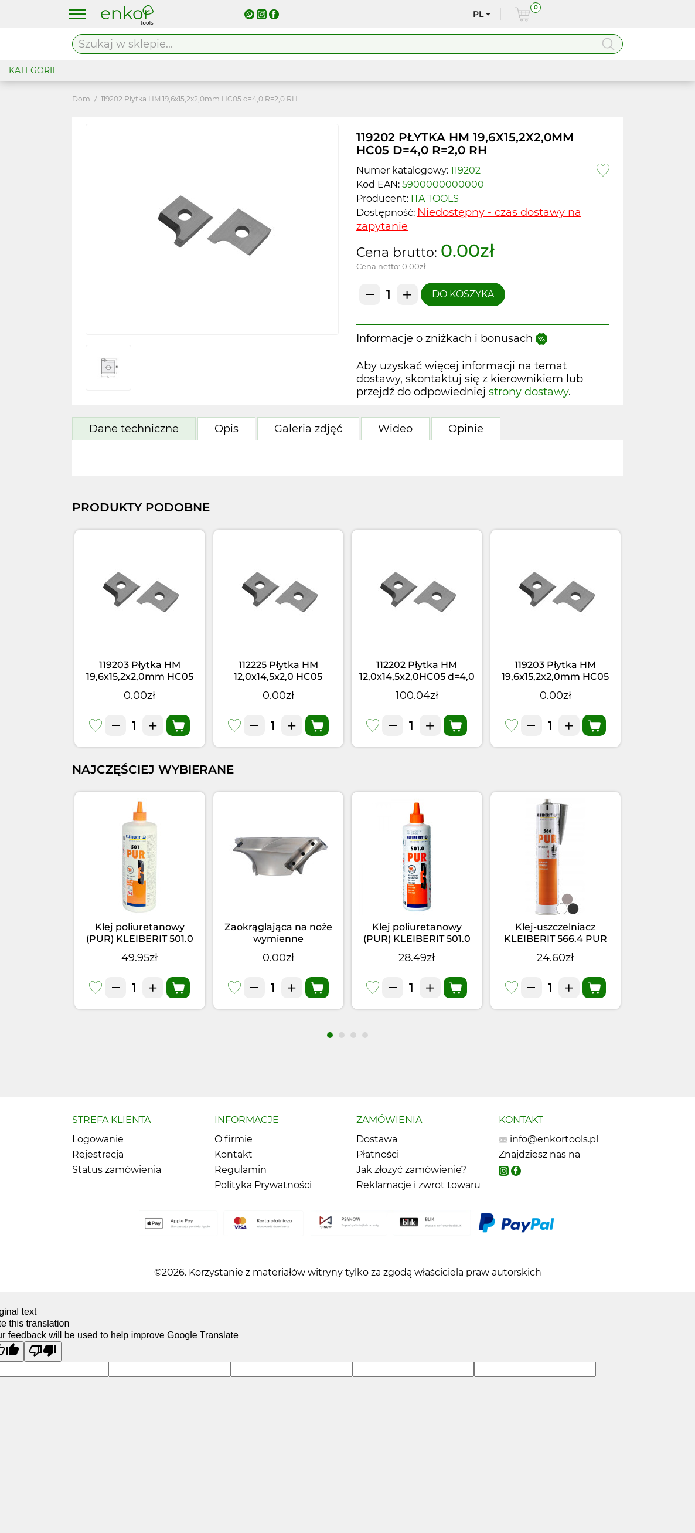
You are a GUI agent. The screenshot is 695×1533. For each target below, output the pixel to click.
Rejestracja (98, 1154)
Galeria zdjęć (308, 428)
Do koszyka (463, 294)
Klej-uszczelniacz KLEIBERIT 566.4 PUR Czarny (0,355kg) (555, 938)
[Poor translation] (43, 1351)
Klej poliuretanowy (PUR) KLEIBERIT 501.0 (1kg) (139, 938)
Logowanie (98, 1139)
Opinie (465, 428)
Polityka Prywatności (263, 1185)
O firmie (233, 1139)
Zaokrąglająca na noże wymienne (278, 932)
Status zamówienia (116, 1169)
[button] (330, 1035)
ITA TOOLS (435, 198)
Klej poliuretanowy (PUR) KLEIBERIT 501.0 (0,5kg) (417, 938)
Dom (81, 98)
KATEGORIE (33, 70)
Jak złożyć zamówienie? (411, 1169)
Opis (226, 428)
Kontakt (233, 1154)
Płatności (377, 1154)
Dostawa (376, 1139)
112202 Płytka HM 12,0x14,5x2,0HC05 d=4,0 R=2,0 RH (417, 676)
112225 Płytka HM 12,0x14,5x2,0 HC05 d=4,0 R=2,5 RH (278, 676)
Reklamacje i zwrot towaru (418, 1185)
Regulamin (240, 1169)
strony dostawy (528, 391)
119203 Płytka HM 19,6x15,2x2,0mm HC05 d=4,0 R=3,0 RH (139, 676)
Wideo (395, 428)
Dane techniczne (134, 428)
